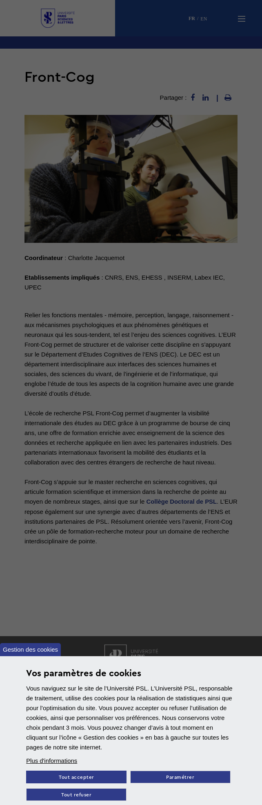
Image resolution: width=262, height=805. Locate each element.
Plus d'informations (52, 760)
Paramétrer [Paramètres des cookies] (181, 777)
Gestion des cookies (30, 649)
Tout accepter (76, 777)
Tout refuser (77, 795)
